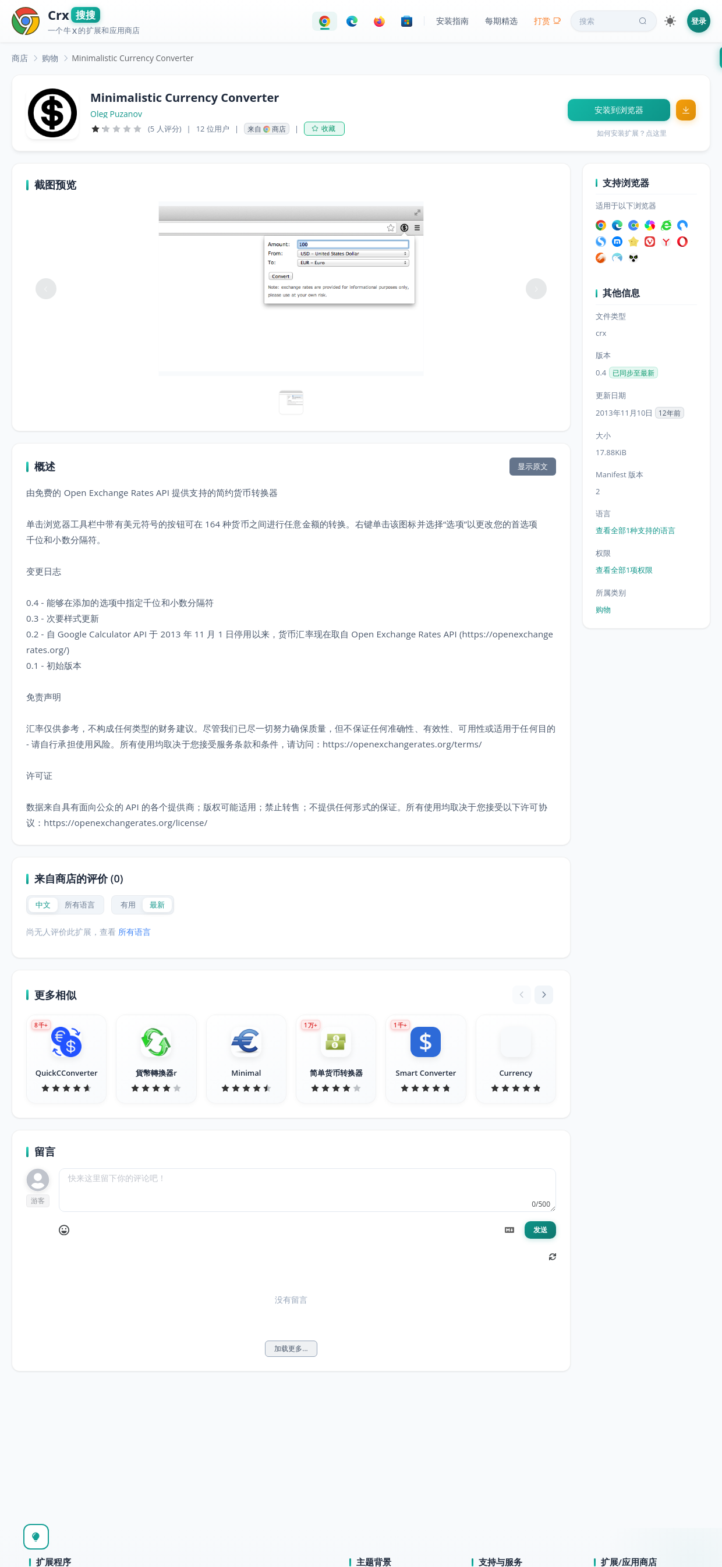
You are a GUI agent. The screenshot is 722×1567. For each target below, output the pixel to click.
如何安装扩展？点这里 (632, 133)
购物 (50, 57)
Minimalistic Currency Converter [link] (132, 57)
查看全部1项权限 (624, 570)
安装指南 (452, 20)
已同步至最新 (633, 373)
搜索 (614, 21)
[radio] (43, 905)
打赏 (547, 20)
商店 (20, 57)
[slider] (116, 128)
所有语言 (134, 931)
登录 (698, 21)
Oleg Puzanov (116, 114)
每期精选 (501, 20)
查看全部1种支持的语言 (635, 530)
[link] (20, 57)
